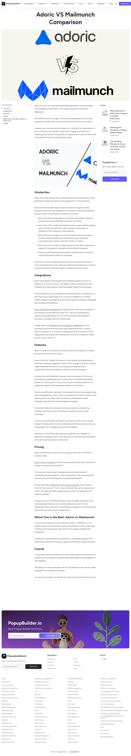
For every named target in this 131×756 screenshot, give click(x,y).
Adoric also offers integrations (46, 309)
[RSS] (104, 659)
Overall (5, 123)
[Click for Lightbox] (65, 165)
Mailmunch (38, 112)
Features (6, 113)
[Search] (116, 4)
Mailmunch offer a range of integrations (66, 325)
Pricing (5, 116)
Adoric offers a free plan (44, 462)
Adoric (74, 131)
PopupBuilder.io (62, 752)
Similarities (7, 108)
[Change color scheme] (74, 751)
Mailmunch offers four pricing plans (64, 485)
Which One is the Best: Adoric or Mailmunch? (14, 120)
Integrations (7, 111)
